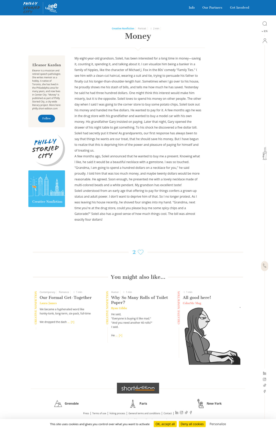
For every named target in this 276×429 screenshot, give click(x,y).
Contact (167, 413)
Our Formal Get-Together (66, 297)
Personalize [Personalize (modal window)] (217, 424)
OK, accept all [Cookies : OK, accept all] (165, 424)
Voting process (117, 413)
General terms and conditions (144, 413)
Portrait (142, 28)
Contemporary (47, 292)
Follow (46, 118)
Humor (115, 292)
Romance (64, 292)
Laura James (48, 303)
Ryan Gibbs (119, 308)
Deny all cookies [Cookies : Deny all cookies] (192, 424)
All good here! (197, 297)
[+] (72, 322)
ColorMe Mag (192, 303)
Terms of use (99, 413)
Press (86, 413)
